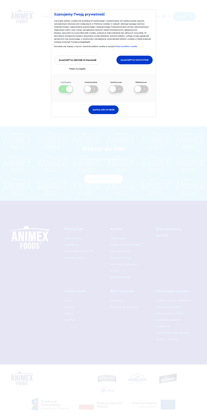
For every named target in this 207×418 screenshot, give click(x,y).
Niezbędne (66, 84)
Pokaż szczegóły (77, 69)
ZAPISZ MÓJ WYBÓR (103, 110)
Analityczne (116, 84)
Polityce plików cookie (126, 46)
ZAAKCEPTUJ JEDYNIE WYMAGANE (77, 60)
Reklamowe (141, 84)
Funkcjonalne (91, 84)
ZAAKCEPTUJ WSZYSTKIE (134, 60)
